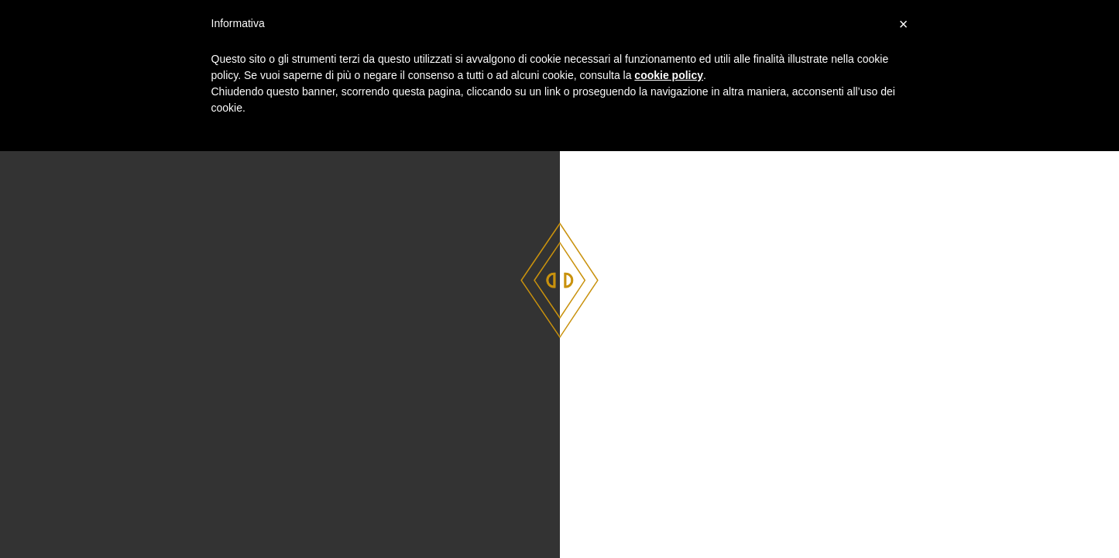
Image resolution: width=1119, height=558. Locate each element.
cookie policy (668, 75)
